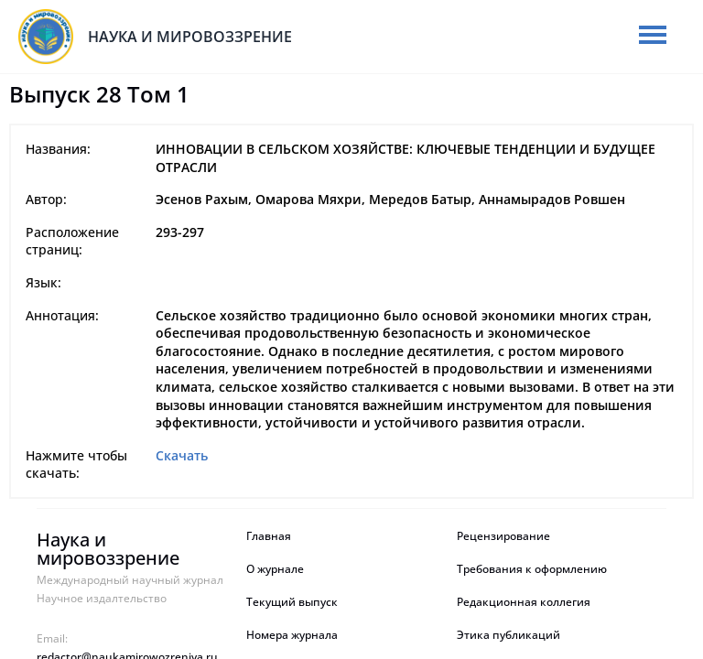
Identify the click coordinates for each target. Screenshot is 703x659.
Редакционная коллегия (523, 602)
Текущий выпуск (292, 602)
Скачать (182, 455)
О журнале (275, 569)
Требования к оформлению (532, 569)
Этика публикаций (508, 635)
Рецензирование (505, 536)
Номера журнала (292, 635)
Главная (268, 536)
